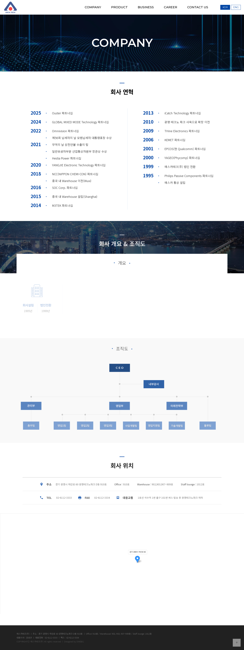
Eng (236, 7)
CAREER (170, 7)
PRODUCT (119, 7)
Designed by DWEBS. (74, 641)
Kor (225, 7)
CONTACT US (197, 7)
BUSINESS (146, 7)
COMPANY (93, 7)
